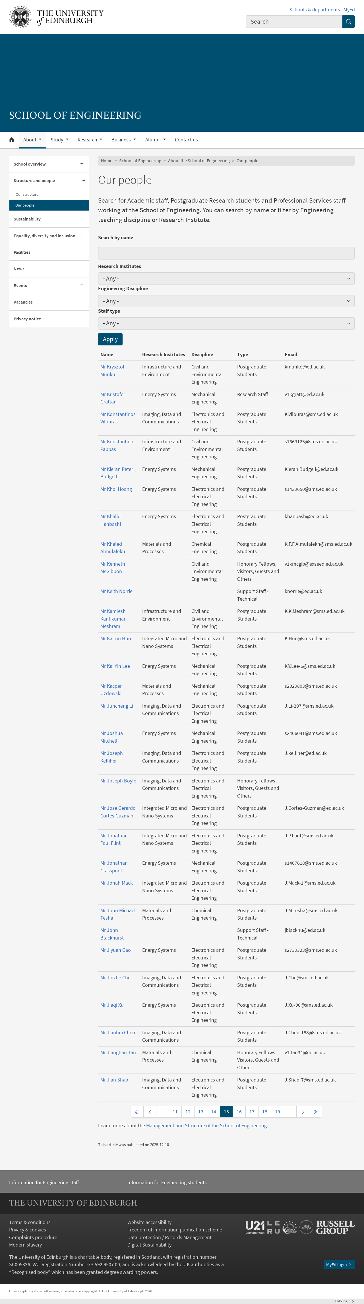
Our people (24, 205)
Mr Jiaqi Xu (112, 1005)
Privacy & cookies (27, 1230)
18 (264, 1112)
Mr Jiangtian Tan (118, 1052)
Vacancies (23, 302)
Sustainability (27, 219)
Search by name (115, 237)
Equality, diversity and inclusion (44, 235)
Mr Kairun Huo (115, 638)
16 (239, 1112)
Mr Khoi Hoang (116, 489)
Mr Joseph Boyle (118, 781)
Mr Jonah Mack (116, 883)
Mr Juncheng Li (116, 706)
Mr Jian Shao (114, 1080)
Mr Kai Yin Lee (115, 666)
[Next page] (303, 1111)
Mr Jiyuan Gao (115, 950)
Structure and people (34, 180)
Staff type (109, 311)
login (345, 1301)
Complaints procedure (33, 1237)
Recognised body (29, 1272)
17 (252, 1112)
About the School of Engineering (199, 160)
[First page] (137, 1111)
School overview (30, 164)
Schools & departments (314, 10)
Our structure (27, 194)
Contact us (186, 140)
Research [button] (88, 140)
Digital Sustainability (149, 1245)
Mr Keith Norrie (116, 591)
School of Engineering (140, 160)
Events (20, 285)
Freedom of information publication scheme (174, 1230)
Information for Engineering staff (44, 1182)
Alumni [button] (153, 140)
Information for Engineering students (167, 1182)
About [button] (30, 140)
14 (213, 1112)
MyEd (349, 10)
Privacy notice (27, 319)
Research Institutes (119, 266)
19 (277, 1112)
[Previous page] (150, 1111)
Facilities (22, 252)
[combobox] (294, 21)
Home (106, 160)
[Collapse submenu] (84, 180)
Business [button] (121, 140)
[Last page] (315, 1111)
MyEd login (339, 1264)
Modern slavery (25, 1245)
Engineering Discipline (123, 288)
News (19, 268)
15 (226, 1112)
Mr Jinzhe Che (115, 978)
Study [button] (57, 140)
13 (200, 1112)
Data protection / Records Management (169, 1237)
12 (188, 1112)
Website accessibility (149, 1222)
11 (175, 1112)
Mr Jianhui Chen (117, 1032)
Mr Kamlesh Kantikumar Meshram (113, 618)
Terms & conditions (30, 1222)
